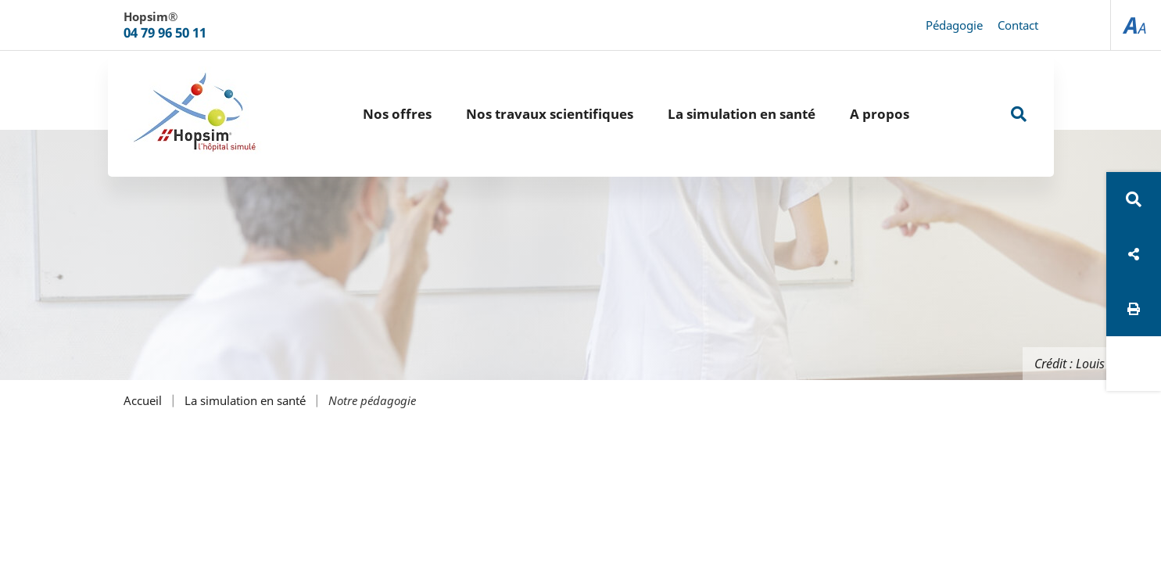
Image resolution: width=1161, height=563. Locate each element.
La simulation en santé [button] (741, 114)
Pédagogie (954, 25)
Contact (1018, 25)
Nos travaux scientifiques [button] (549, 114)
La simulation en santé (245, 400)
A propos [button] (879, 114)
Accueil (143, 400)
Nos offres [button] (397, 114)
